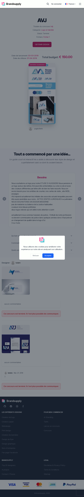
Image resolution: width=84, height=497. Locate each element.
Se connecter (56, 4)
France (70, 4)
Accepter (48, 255)
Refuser (36, 255)
